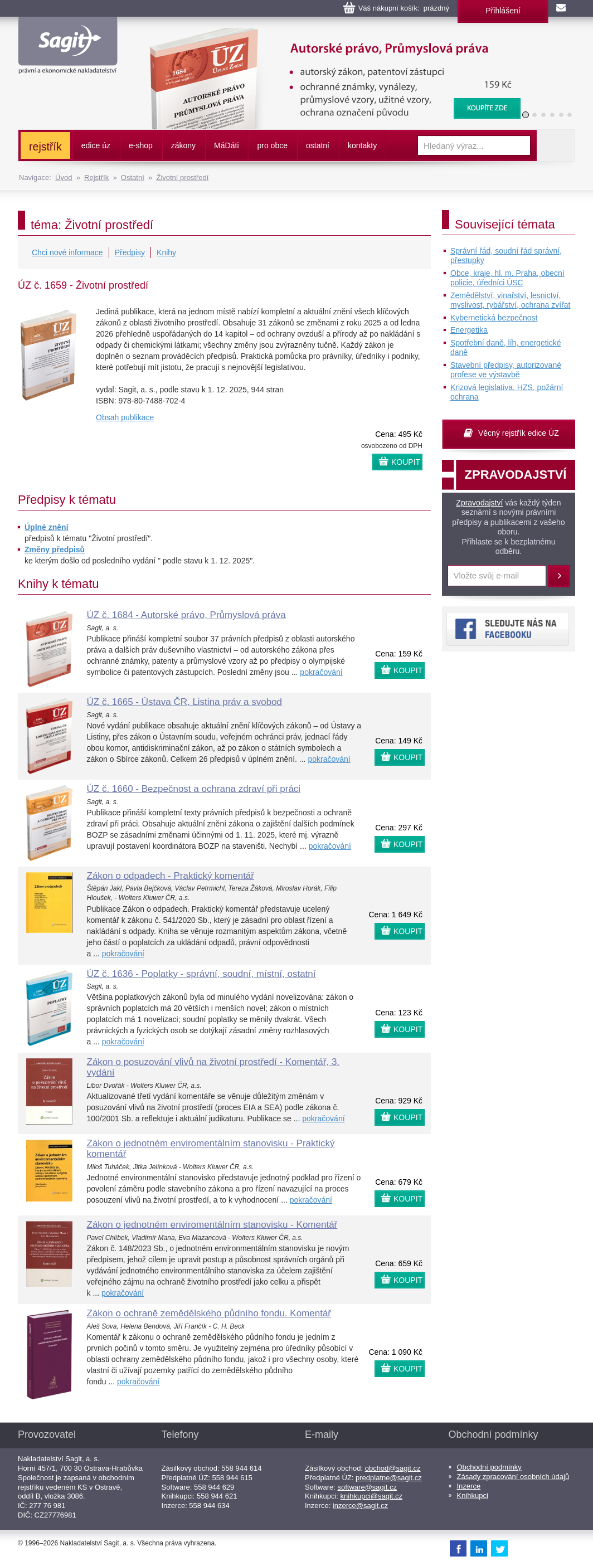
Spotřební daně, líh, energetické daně (505, 347)
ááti (226, 145)
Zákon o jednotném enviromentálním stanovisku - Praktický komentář (211, 1148)
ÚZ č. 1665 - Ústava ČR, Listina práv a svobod (185, 702)
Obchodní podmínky (489, 1467)
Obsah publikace (125, 417)
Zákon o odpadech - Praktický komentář (170, 875)
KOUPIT (405, 462)
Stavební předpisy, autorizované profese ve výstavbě (505, 370)
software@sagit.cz (367, 1487)
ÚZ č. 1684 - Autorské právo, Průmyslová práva (186, 615)
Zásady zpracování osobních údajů (513, 1476)
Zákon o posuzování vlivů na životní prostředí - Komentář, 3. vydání (213, 1067)
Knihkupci (472, 1495)
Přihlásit (559, 576)
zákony (183, 145)
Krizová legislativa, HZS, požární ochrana (506, 392)
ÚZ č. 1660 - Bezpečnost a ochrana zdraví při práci (194, 789)
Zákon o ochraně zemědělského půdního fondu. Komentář (209, 1313)
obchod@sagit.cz (393, 1468)
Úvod (63, 177)
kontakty (362, 145)
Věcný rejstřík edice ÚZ (518, 433)
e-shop (141, 145)
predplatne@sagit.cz (389, 1477)
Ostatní (132, 177)
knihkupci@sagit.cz (371, 1496)
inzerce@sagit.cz (360, 1505)
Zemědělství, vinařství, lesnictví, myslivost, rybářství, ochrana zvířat (510, 300)
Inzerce (469, 1486)
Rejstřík (96, 177)
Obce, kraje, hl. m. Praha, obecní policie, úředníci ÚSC (507, 278)
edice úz (95, 145)
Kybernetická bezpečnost (493, 317)
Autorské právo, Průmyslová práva (328, 33)
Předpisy (130, 252)
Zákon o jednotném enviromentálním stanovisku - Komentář (212, 1224)
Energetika (469, 329)
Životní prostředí (182, 177)
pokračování (321, 672)
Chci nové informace (67, 252)
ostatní (317, 145)
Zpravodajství (479, 502)
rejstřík (45, 146)
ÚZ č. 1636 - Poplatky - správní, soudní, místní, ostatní (201, 974)
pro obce (272, 145)
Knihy (166, 252)
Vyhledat (556, 145)
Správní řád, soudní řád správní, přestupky (506, 255)
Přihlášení (502, 10)
